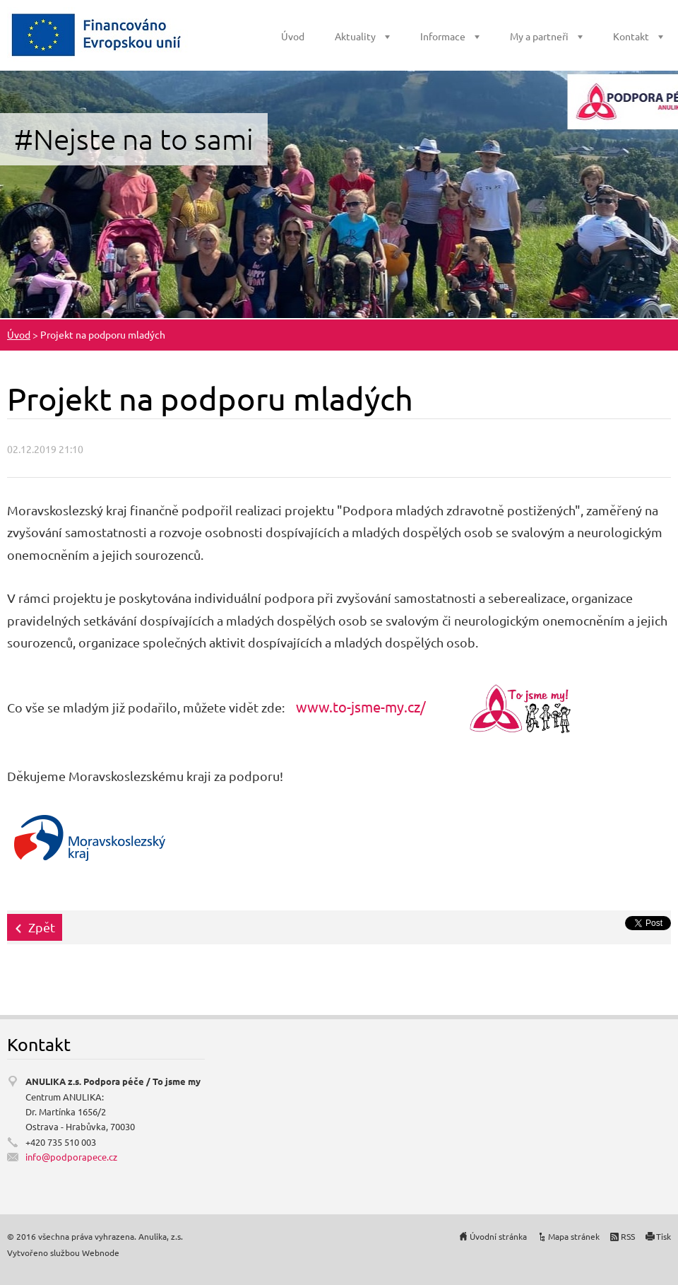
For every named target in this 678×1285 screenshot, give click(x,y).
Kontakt (631, 36)
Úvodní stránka (498, 1236)
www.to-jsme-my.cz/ (361, 706)
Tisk (663, 1236)
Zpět (41, 927)
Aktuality (355, 36)
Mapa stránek (574, 1236)
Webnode (100, 1252)
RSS (628, 1236)
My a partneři (539, 36)
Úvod (292, 36)
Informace (442, 36)
